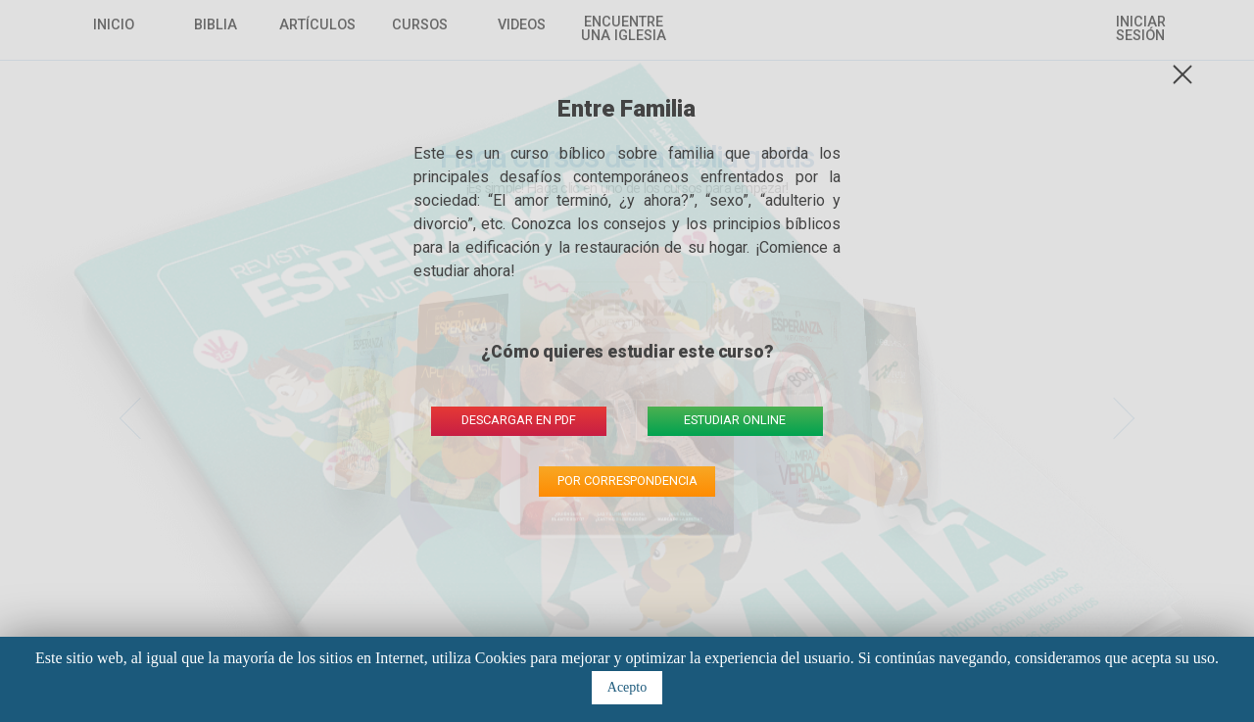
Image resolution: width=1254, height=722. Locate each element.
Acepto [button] (627, 687)
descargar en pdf (518, 419)
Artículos (317, 25)
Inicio (113, 25)
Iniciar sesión (1141, 30)
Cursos (420, 25)
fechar (1187, 75)
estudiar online (735, 419)
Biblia (215, 25)
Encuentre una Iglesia (623, 30)
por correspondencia (627, 480)
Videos (522, 25)
